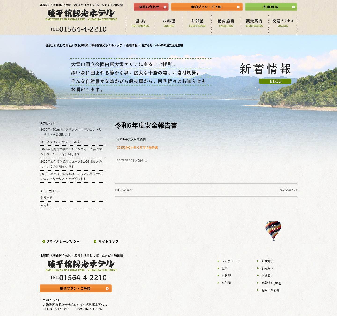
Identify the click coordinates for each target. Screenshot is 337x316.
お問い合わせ (270, 290)
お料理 (226, 275)
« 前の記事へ (123, 190)
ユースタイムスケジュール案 (60, 142)
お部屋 (226, 283)
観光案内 (267, 268)
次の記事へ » (288, 190)
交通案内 (267, 275)
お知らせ (141, 160)
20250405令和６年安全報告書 (137, 147)
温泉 (225, 268)
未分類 (45, 205)
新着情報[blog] (271, 283)
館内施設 (267, 261)
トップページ (231, 261)
